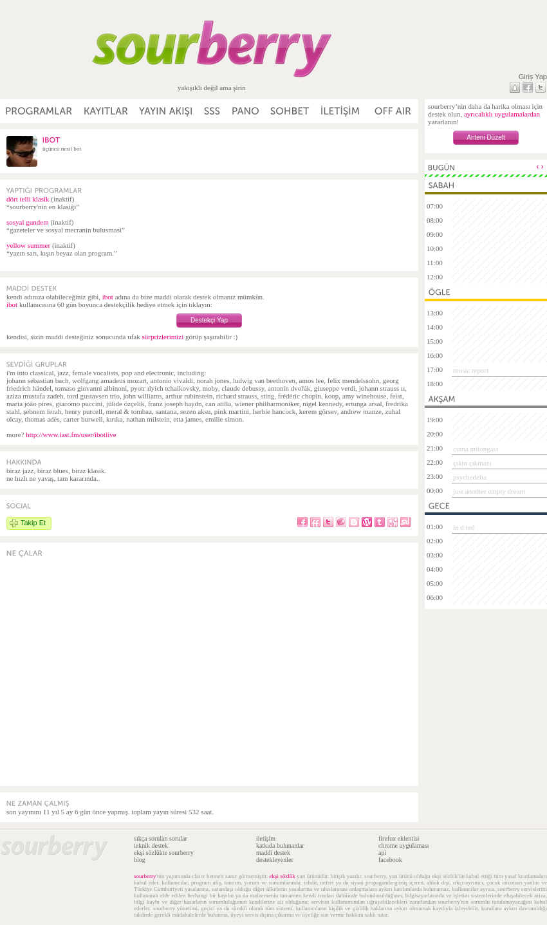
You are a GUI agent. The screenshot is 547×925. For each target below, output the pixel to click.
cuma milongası (475, 449)
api (382, 852)
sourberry (145, 876)
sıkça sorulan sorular (160, 838)
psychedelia (470, 477)
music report (470, 370)
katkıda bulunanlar (280, 845)
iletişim (265, 838)
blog (139, 859)
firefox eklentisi (399, 838)
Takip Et (33, 523)
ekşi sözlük (282, 876)
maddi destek (273, 852)
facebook (390, 859)
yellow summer (28, 245)
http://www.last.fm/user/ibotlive (71, 434)
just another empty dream (489, 491)
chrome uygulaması (403, 845)
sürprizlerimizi (162, 337)
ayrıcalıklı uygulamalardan (502, 114)
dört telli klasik (28, 199)
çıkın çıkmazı (472, 463)
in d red (464, 527)
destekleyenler (274, 859)
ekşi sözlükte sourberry (164, 852)
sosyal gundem (27, 222)
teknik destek (151, 845)
